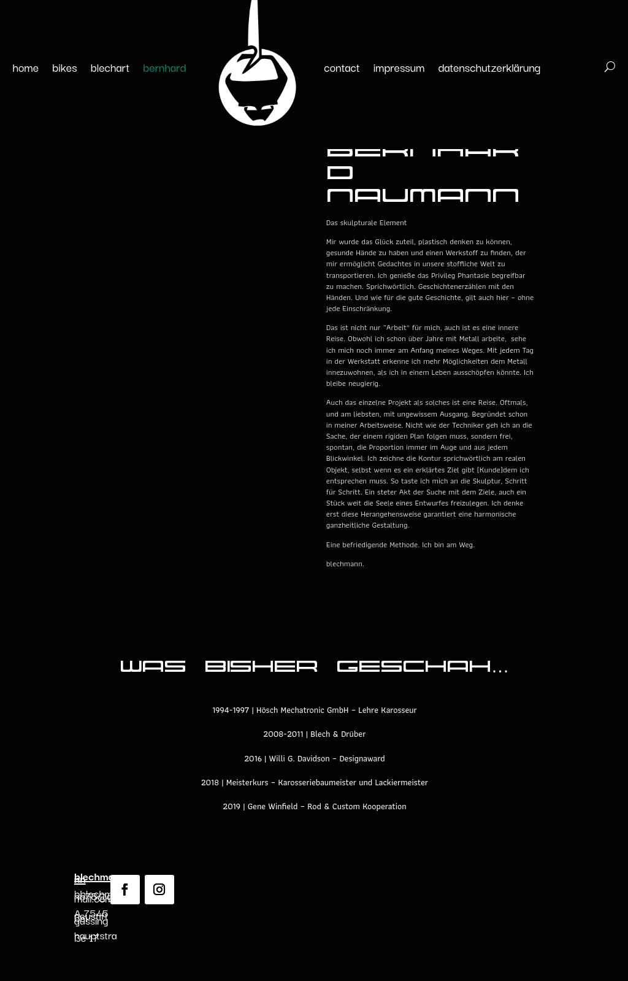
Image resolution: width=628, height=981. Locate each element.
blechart (110, 66)
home (26, 66)
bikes (64, 66)
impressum (399, 66)
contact (342, 66)
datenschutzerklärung (489, 66)
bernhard (164, 66)
